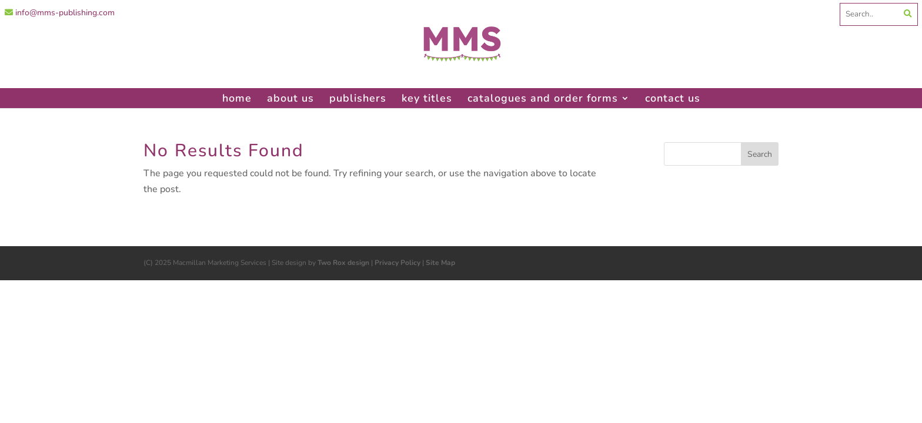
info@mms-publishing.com (60, 12)
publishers (357, 98)
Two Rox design (343, 262)
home (237, 98)
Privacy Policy (397, 262)
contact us (672, 98)
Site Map (440, 262)
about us (290, 98)
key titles (427, 98)
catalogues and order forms (542, 98)
